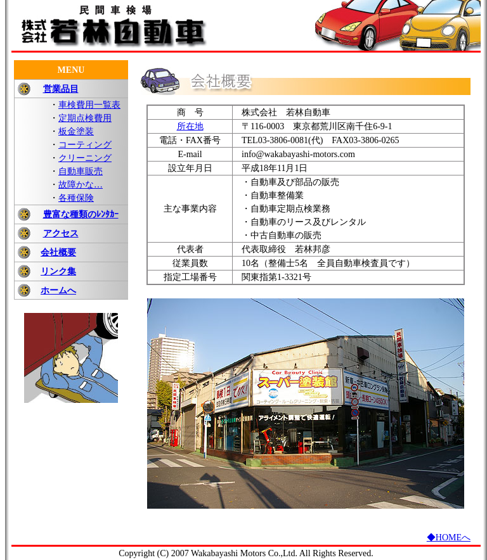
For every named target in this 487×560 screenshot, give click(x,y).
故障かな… (80, 184)
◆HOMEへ (449, 537)
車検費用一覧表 (89, 105)
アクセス (61, 233)
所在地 (190, 126)
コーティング (85, 145)
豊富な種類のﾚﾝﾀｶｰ (81, 214)
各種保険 (76, 198)
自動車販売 (80, 171)
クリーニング (85, 158)
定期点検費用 (85, 118)
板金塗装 (76, 131)
